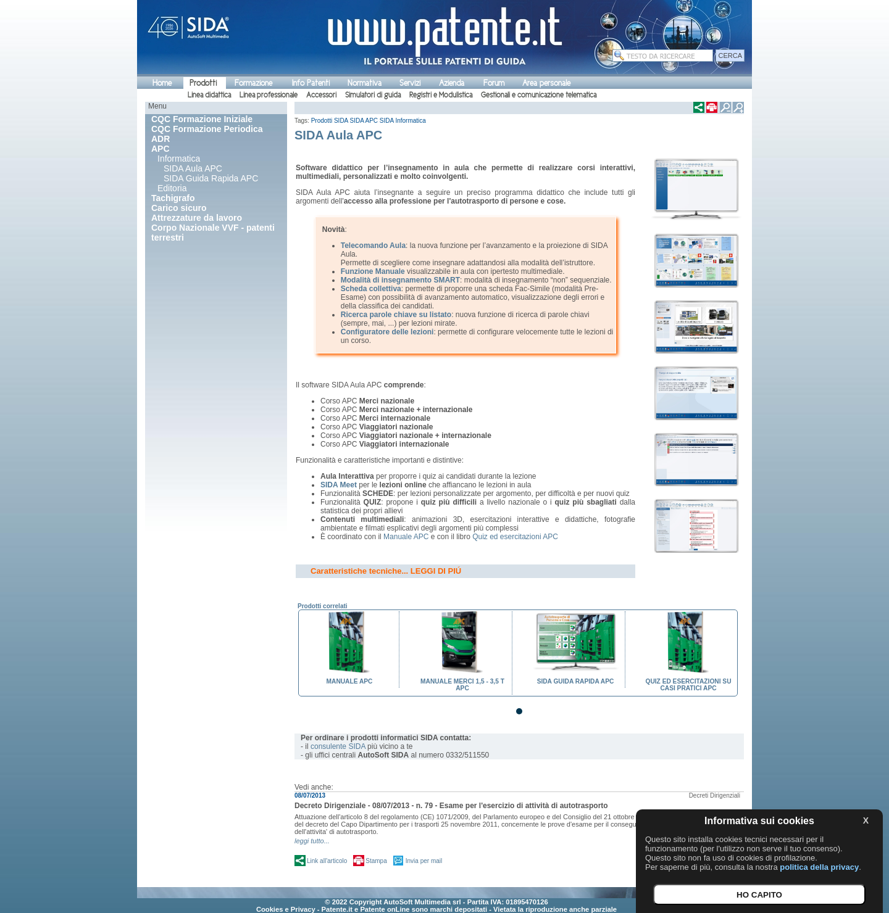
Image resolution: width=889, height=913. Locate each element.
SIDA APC (364, 120)
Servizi (409, 83)
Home (162, 83)
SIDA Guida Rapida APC (211, 178)
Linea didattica (209, 95)
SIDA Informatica (403, 120)
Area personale (546, 83)
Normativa (365, 83)
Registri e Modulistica (440, 95)
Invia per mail (424, 860)
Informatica (178, 158)
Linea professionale (269, 95)
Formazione (253, 83)
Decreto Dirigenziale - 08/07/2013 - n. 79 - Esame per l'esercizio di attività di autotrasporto (451, 805)
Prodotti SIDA (329, 120)
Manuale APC (405, 536)
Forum (493, 83)
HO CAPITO (759, 894)
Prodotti (203, 83)
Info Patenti (311, 83)
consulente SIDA (338, 746)
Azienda (451, 83)
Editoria (171, 188)
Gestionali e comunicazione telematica (538, 95)
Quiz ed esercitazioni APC (515, 536)
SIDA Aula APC (193, 168)
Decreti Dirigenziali (714, 795)
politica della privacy (819, 867)
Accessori (321, 95)
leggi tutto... (312, 841)
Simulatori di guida (373, 95)
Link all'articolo (327, 860)
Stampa (375, 860)
